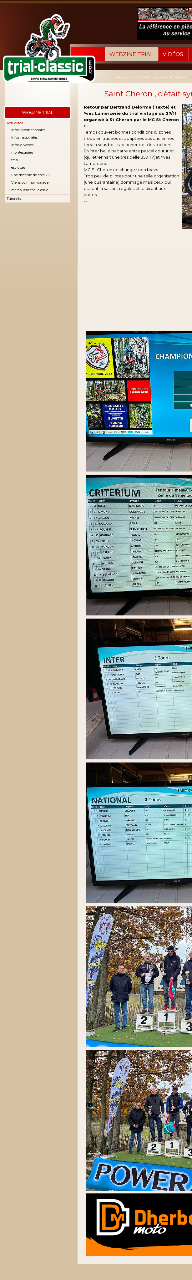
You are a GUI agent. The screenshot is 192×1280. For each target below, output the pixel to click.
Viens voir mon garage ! (30, 182)
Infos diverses (22, 145)
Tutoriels (14, 198)
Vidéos (173, 54)
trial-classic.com (126, 77)
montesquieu (22, 152)
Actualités (15, 123)
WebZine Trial (131, 54)
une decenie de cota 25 (30, 175)
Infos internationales (28, 130)
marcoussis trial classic (29, 190)
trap (14, 160)
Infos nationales (24, 137)
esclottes (18, 167)
